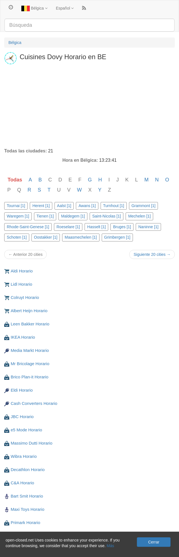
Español (65, 8)
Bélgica (34, 8)
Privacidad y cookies (22, 551)
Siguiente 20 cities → (152, 254)
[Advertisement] (89, 105)
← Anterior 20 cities (25, 254)
